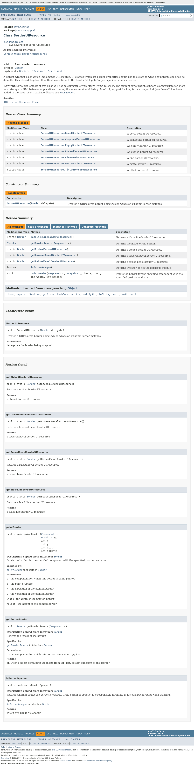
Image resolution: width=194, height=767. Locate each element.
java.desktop (21, 27)
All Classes (73, 15)
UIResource (39, 54)
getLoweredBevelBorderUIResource (53, 255)
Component (60, 243)
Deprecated (67, 9)
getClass (48, 294)
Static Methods (38, 226)
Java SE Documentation (61, 750)
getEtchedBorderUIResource (49, 249)
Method (45, 19)
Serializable (12, 54)
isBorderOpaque (41, 267)
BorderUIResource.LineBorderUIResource (67, 157)
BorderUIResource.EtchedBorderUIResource (69, 151)
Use (49, 9)
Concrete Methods (94, 226)
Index (79, 9)
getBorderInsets (41, 243)
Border (26, 54)
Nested (16, 19)
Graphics (72, 273)
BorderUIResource (18, 203)
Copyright (5, 758)
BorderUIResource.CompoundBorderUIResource (70, 139)
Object (19, 67)
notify (75, 294)
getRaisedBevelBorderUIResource (52, 261)
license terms (65, 761)
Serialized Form (29, 102)
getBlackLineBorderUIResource (51, 237)
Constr (34, 19)
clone (10, 294)
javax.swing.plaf (25, 30)
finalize (34, 294)
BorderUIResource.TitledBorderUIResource (69, 169)
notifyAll (89, 294)
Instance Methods (65, 226)
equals (21, 294)
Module (18, 9)
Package (29, 9)
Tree (55, 9)
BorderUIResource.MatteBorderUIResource (68, 163)
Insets (11, 243)
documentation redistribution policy (97, 761)
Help (87, 9)
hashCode (62, 294)
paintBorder (39, 273)
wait (116, 294)
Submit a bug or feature (11, 747)
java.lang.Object (13, 42)
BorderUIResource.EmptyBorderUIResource (68, 145)
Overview (6, 9)
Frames (42, 15)
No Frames (54, 15)
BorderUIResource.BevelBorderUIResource (68, 133)
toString (104, 294)
